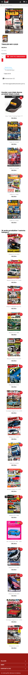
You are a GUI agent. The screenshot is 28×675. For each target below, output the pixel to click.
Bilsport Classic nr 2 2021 (14, 489)
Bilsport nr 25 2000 (14, 593)
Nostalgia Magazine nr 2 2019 (14, 411)
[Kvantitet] (3, 56)
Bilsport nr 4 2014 (14, 646)
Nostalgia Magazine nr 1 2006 (14, 620)
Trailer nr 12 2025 (14, 142)
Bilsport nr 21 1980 (14, 332)
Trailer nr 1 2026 (14, 194)
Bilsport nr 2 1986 (14, 515)
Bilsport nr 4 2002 (14, 385)
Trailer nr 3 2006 (14, 463)
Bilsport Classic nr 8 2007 (14, 358)
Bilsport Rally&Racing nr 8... (14, 306)
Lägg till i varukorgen (16, 57)
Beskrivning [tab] (8, 67)
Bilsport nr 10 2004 (14, 254)
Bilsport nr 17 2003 (14, 567)
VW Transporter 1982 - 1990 (14, 541)
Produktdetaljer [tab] (10, 70)
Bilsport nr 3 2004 (14, 437)
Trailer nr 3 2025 (14, 220)
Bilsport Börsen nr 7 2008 (14, 280)
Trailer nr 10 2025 (14, 168)
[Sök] (14, 5)
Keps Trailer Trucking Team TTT (14, 116)
